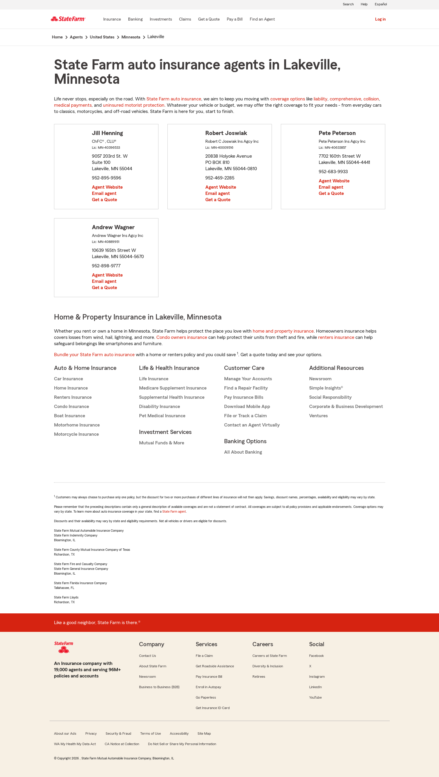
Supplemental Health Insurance (171, 397)
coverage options (287, 99)
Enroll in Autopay (208, 687)
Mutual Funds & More (161, 443)
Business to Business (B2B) (159, 687)
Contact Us (147, 655)
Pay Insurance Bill (209, 676)
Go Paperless (206, 697)
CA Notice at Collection (122, 744)
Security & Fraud (118, 733)
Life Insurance (153, 378)
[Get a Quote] (209, 19)
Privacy (91, 733)
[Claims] (185, 19)
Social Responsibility (330, 397)
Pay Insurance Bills (243, 397)
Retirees (258, 676)
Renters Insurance (73, 397)
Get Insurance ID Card (213, 708)
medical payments (73, 105)
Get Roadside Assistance (215, 666)
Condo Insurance (71, 406)
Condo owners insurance (181, 337)
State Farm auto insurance (174, 99)
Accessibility (179, 733)
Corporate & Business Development (346, 406)
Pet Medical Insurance (162, 415)
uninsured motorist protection (133, 105)
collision (371, 99)
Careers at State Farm (269, 655)
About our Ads (65, 733)
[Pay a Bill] (234, 19)
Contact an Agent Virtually (252, 425)
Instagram (317, 676)
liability (320, 99)
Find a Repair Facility (246, 388)
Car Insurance (68, 378)
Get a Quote (104, 199)
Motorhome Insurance (77, 425)
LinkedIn (315, 687)
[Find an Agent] (262, 19)
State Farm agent (174, 511)
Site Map (204, 733)
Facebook (316, 655)
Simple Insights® (326, 388)
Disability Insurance (159, 406)
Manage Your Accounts (248, 378)
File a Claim (204, 655)
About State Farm (152, 666)
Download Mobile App (247, 406)
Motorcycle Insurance (76, 434)
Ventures (318, 415)
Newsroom (320, 378)
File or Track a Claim (245, 415)
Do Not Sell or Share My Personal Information (182, 744)
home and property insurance (283, 331)
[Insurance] (112, 19)
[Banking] (135, 19)
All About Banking (243, 452)
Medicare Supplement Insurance (173, 388)
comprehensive (345, 99)
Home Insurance (71, 388)
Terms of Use (150, 733)
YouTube (315, 697)
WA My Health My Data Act (75, 744)
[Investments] (160, 19)
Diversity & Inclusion (267, 666)
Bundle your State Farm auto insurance (94, 354)
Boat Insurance (69, 415)
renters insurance (336, 337)
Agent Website (107, 187)
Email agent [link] (104, 193)
